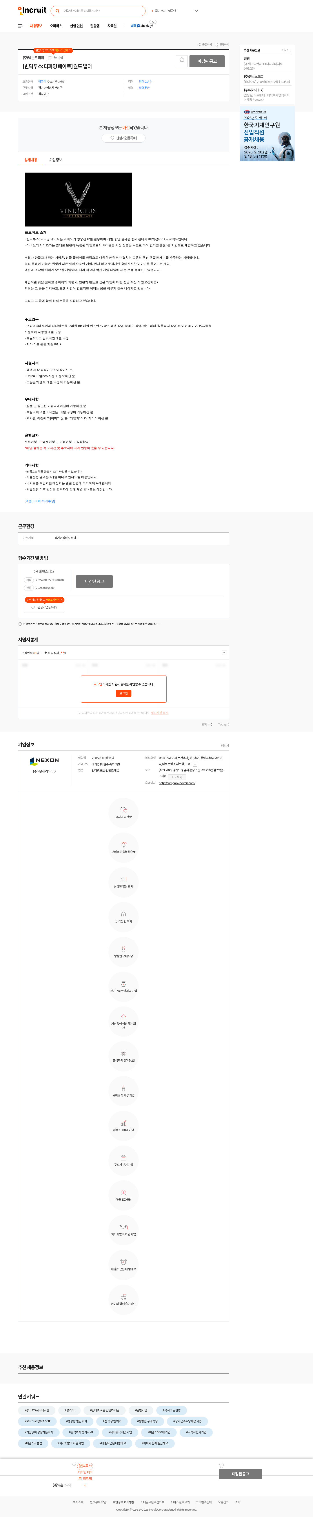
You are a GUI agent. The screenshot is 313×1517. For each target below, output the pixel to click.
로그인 (98, 684)
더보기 (225, 746)
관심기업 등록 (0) (44, 607)
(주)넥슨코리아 (33, 58)
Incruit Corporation (161, 1509)
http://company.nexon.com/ (177, 783)
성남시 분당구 (70, 538)
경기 (57, 538)
